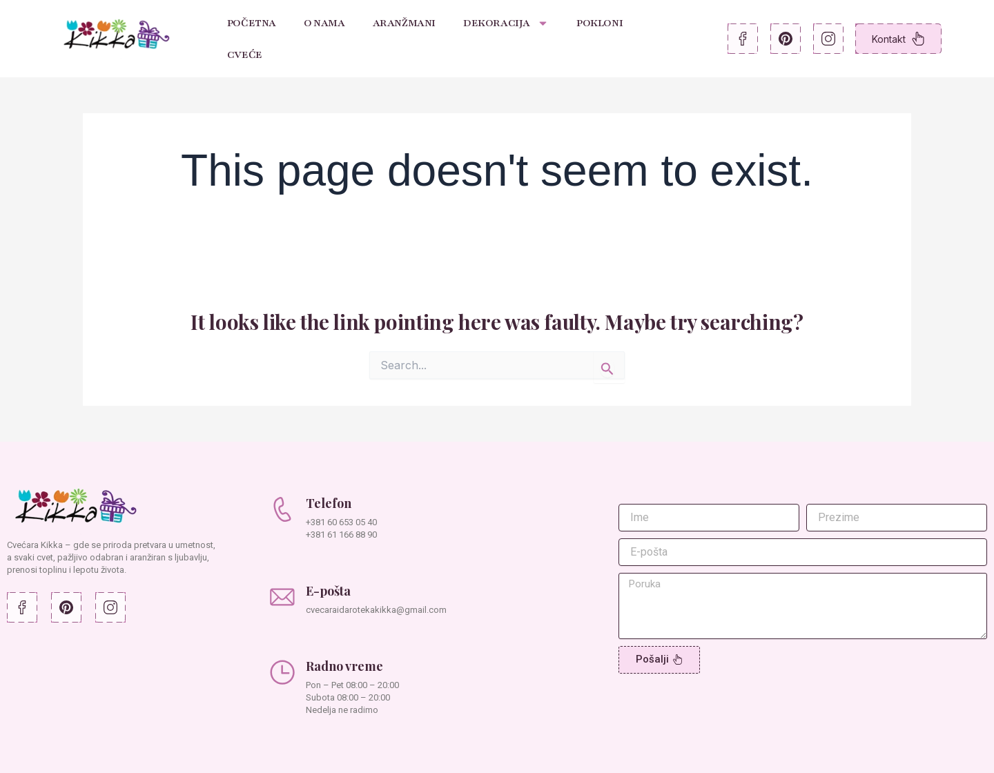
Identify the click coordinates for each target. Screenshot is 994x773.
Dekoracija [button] (506, 23)
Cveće (244, 54)
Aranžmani (404, 23)
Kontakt (898, 39)
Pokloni (599, 23)
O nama (324, 23)
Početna (251, 23)
